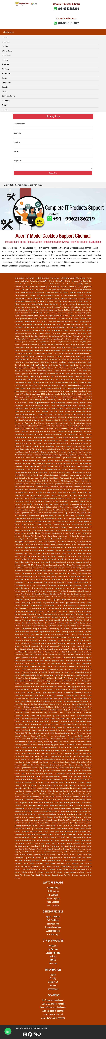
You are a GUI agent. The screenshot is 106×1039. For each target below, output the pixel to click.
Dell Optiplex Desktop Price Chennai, (76, 310)
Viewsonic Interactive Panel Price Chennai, (68, 808)
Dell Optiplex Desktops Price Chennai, (27, 319)
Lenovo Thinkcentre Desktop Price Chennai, (58, 284)
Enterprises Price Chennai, (40, 594)
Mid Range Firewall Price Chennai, (73, 632)
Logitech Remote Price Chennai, (52, 692)
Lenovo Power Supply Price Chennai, (56, 504)
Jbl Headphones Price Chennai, (81, 472)
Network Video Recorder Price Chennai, (61, 765)
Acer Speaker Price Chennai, (57, 452)
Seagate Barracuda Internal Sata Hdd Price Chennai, (31, 472)
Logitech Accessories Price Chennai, (65, 690)
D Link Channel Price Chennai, (54, 675)
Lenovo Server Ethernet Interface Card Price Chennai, (73, 446)
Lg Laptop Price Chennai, (33, 858)
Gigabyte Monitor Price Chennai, (58, 849)
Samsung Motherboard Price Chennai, (33, 591)
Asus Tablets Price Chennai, (52, 388)
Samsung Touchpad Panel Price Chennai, (29, 443)
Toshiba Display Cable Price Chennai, (55, 536)
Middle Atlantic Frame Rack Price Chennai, (65, 403)
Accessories (6, 73)
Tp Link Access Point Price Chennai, (51, 710)
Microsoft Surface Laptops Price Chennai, (64, 545)
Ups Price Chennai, (37, 284)
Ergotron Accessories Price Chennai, (27, 658)
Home (53, 974)
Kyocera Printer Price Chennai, (81, 733)
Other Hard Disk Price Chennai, (55, 695)
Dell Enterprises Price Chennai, (81, 594)
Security (5, 87)
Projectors (53, 945)
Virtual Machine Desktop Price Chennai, (35, 629)
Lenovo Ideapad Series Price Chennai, (79, 417)
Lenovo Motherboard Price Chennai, (42, 484)
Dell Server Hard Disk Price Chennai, (32, 293)
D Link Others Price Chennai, (43, 522)
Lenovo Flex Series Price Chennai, (65, 666)
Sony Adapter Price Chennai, (31, 345)
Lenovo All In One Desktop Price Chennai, (57, 524)
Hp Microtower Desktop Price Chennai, (76, 675)
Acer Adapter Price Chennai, (82, 336)
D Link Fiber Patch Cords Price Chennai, (68, 530)
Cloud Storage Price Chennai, (30, 643)
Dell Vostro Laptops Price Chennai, (33, 290)
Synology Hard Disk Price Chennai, (32, 759)
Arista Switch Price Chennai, (72, 797)
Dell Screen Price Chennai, (83, 377)
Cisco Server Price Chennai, (38, 608)
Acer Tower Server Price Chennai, (33, 423)
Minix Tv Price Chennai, (33, 553)
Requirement (18, 160)
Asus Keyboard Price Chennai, (24, 571)
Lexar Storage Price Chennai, (68, 649)
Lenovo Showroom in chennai (53, 1007)
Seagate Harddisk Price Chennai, (42, 620)
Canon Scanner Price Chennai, (65, 588)
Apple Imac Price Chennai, (39, 365)
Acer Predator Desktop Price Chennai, (70, 585)
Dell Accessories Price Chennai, (32, 324)
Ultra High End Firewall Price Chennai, (27, 632)
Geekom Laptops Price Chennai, (75, 872)
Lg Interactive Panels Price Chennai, (47, 487)
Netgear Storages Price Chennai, (54, 603)
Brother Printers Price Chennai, (54, 548)
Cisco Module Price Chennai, (71, 681)
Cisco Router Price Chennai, (67, 498)
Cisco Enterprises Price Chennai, (80, 423)
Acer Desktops (53, 934)
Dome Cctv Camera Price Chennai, (68, 753)
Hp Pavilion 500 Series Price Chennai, (27, 359)
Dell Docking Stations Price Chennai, (58, 707)
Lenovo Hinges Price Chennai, (78, 495)
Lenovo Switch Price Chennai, (71, 663)
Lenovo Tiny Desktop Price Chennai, (58, 307)
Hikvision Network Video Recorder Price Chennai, (38, 774)
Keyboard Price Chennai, (70, 458)
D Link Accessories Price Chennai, (52, 519)
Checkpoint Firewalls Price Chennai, (51, 785)
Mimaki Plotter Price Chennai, (70, 840)
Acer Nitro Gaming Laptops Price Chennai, (36, 721)
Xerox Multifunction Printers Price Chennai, (45, 304)
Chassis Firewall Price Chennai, (81, 629)
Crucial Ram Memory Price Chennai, (42, 736)
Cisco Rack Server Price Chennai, (33, 623)
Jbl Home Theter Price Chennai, (57, 469)
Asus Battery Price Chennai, (47, 556)
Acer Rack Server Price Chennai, (68, 640)
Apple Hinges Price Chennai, (24, 493)
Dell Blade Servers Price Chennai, (32, 675)
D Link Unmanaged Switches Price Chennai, (77, 519)
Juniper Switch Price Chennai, (52, 797)
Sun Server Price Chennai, (83, 678)
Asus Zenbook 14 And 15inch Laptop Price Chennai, (58, 562)
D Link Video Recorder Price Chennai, (37, 655)
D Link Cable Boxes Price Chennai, (33, 527)
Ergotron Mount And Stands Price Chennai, (28, 614)
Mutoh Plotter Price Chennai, (56, 843)
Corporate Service (8, 96)
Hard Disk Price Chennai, (56, 408)
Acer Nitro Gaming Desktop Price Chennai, (74, 724)
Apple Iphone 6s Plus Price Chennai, (65, 510)
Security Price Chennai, (28, 753)
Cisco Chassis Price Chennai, (31, 692)
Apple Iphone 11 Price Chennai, (54, 513)
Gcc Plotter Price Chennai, (35, 843)
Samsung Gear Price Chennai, (52, 565)
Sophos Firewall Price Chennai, (40, 863)
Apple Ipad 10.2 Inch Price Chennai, (26, 542)
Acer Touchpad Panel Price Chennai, (79, 452)
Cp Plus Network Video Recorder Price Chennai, (71, 774)
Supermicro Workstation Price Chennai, (28, 846)
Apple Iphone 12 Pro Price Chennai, (42, 690)
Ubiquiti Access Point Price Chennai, (45, 820)
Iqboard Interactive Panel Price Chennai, (52, 837)
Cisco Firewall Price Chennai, (40, 635)
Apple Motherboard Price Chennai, (36, 490)
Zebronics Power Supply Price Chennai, (78, 408)
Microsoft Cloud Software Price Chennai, (78, 411)
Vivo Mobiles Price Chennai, (47, 559)
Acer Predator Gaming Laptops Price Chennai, (56, 719)
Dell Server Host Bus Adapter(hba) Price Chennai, (30, 301)
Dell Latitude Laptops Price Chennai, (27, 310)
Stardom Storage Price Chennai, (59, 629)
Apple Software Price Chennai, (32, 440)
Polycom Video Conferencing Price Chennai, (72, 577)
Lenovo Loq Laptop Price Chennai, (70, 713)
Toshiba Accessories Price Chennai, (53, 345)
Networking (6, 82)
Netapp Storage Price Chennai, (58, 791)
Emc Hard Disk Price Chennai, (64, 678)
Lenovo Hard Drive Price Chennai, (63, 533)
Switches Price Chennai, (30, 748)
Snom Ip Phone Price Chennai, (80, 742)
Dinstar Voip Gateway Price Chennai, (57, 742)
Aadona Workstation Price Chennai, (79, 843)
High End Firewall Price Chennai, (50, 632)
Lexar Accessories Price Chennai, (80, 475)
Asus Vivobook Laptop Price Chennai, (27, 562)
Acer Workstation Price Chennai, (32, 701)
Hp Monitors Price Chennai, (49, 359)
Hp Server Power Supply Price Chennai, (48, 681)
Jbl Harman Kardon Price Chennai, (80, 469)
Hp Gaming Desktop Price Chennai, (64, 716)
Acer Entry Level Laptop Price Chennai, (79, 426)
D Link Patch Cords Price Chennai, (56, 527)
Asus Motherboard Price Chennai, (64, 571)
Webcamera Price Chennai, (24, 687)
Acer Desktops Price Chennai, (43, 353)
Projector (5, 64)
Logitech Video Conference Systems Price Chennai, (74, 559)
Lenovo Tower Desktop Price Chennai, (34, 307)
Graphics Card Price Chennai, (25, 278)
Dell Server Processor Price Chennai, (57, 293)
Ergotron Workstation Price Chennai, (79, 655)
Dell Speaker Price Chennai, (52, 449)
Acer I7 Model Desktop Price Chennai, (45, 585)
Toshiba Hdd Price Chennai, (72, 779)
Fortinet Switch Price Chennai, (43, 803)
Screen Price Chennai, (70, 606)
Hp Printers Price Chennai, (23, 382)
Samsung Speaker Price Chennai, (32, 637)
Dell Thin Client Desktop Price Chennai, (57, 800)
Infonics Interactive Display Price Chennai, (69, 834)
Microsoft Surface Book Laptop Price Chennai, (48, 687)
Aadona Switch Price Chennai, (31, 797)
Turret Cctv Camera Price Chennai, (70, 768)
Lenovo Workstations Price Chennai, (62, 313)
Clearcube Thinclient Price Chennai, (51, 826)
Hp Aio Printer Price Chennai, (77, 637)
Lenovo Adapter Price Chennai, (25, 342)
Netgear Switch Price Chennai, (48, 768)
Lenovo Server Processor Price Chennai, (59, 464)
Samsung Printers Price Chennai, (45, 400)
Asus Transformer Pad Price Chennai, (75, 388)
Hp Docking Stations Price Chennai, (33, 707)
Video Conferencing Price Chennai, (45, 577)
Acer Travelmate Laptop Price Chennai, (52, 661)
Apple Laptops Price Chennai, (77, 362)
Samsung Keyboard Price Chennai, (57, 591)
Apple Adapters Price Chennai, (43, 339)
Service (4, 92)
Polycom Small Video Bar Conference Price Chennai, (32, 733)
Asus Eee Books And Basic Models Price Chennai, (70, 394)
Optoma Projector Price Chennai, (61, 756)
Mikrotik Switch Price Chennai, (75, 782)
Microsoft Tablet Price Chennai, (61, 539)
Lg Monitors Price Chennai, (34, 548)
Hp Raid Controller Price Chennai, (59, 461)
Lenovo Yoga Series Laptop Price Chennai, (52, 417)
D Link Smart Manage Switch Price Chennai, (39, 582)
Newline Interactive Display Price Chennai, (74, 811)
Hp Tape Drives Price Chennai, (47, 542)
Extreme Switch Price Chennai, (34, 800)
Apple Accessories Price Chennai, (26, 333)
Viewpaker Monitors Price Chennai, (65, 371)
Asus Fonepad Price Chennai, (35, 568)
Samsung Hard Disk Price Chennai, (37, 762)
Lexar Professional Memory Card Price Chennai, (54, 475)
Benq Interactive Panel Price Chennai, (62, 805)
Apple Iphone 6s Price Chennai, (41, 510)
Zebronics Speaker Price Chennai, (44, 446)
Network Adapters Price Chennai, (80, 739)
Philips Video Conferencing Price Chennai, (67, 803)
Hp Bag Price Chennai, (81, 582)
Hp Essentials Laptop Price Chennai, (66, 736)
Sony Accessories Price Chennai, (68, 342)
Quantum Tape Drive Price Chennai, (41, 817)
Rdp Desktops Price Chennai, (71, 481)
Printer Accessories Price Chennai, (77, 374)
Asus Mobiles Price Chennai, (72, 565)
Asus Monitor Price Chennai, (67, 542)
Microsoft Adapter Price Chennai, (39, 403)
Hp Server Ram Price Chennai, (81, 461)
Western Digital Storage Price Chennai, (42, 281)
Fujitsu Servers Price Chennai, (53, 852)
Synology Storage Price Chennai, (81, 646)
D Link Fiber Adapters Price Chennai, (43, 530)
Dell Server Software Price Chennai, (72, 295)
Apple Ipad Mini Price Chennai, (60, 646)
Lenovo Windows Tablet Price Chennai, (28, 411)
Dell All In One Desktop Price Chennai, (70, 432)
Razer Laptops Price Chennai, (66, 855)
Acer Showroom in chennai (53, 1018)
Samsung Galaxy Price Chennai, (26, 414)
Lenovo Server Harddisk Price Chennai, (46, 455)
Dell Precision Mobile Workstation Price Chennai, (63, 322)
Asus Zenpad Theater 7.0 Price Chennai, (52, 391)
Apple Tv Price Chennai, (72, 513)
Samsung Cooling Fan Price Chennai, (56, 440)
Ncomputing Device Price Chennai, (41, 666)
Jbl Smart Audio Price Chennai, (35, 469)
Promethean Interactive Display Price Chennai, (51, 814)
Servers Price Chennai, (62, 368)
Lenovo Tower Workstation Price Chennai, (64, 406)
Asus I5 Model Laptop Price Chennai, (46, 397)
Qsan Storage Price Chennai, (24, 803)
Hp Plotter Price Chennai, (79, 507)
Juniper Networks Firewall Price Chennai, (77, 785)
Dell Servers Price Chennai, (48, 319)
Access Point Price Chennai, (30, 710)
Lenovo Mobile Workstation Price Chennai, (55, 684)
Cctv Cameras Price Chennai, (46, 753)
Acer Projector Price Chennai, (74, 435)
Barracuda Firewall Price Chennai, (26, 788)
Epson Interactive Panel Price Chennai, (35, 869)
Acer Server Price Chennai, (35, 435)
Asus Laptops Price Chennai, (34, 385)
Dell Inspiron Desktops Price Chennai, (33, 316)
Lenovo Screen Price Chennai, (34, 501)
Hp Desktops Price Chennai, (54, 356)
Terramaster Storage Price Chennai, (26, 794)
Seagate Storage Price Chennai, (36, 791)
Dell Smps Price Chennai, (42, 539)
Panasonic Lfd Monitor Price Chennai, (72, 478)
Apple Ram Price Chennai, (29, 768)
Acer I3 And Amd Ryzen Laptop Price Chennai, (30, 429)
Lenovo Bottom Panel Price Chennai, (56, 501)
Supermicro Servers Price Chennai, (45, 855)
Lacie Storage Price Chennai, (24, 478)
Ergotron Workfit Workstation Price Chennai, (30, 611)
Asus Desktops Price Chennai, (66, 380)
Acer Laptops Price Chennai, (24, 353)
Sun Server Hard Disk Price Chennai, (42, 678)
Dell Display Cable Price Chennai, (80, 536)
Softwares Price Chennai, (74, 745)
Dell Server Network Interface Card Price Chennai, (76, 298)
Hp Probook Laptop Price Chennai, (32, 351)
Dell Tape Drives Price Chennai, (57, 301)
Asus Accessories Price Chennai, (26, 556)
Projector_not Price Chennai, (54, 435)
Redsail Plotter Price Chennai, (30, 866)
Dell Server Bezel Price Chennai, (25, 295)
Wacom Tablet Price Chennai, (81, 684)
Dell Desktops (53, 920)
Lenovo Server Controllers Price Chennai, (28, 449)
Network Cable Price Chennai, (73, 692)
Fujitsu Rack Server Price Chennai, (75, 852)
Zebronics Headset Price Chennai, (44, 437)
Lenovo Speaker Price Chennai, (32, 504)
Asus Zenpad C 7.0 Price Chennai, (43, 394)
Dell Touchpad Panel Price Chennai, (62, 377)
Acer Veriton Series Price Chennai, (55, 426)
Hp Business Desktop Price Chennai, (58, 507)
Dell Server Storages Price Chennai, (48, 295)
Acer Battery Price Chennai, (24, 339)
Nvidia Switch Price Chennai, (34, 782)
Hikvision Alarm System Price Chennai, (75, 777)
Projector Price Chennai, (53, 652)
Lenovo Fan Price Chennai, (59, 495)
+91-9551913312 (68, 23)
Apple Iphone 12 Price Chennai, (25, 663)
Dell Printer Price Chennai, (31, 719)
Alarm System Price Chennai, (52, 777)
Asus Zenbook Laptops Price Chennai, (72, 397)
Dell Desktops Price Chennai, (40, 348)
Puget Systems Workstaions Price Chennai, (29, 852)
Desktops (5, 42)
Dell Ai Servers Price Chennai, (60, 733)
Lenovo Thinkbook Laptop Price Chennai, (44, 713)
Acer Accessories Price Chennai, (80, 330)
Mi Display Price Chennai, (31, 684)
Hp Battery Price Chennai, (39, 336)
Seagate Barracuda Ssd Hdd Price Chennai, (62, 466)
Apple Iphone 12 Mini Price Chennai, (49, 663)
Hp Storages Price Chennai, (68, 304)
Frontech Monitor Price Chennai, (25, 840)
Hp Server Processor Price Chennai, (67, 437)
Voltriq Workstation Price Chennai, (48, 840)
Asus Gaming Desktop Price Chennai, (79, 385)
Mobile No (17, 133)
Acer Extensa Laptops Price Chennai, (63, 721)
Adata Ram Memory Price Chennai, (55, 759)
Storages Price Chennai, (38, 408)
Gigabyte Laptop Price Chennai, (53, 858)
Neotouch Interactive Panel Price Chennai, (77, 858)
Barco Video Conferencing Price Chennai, (39, 808)
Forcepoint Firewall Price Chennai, (48, 788)
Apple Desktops (53, 916)
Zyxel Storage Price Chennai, (68, 794)
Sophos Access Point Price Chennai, (74, 861)
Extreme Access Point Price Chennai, (69, 820)
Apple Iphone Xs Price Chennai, (77, 643)
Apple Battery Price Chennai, (63, 339)
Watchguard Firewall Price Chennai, (55, 637)
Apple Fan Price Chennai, (83, 484)
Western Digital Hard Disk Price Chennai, (37, 750)
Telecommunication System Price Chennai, (29, 742)
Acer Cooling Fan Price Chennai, (36, 466)
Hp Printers (53, 949)
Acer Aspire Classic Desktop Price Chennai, (45, 724)
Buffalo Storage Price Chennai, (48, 794)
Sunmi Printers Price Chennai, (69, 748)
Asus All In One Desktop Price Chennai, (78, 568)
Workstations (7, 51)
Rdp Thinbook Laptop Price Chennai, (36, 287)
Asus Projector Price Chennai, (55, 568)
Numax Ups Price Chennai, (54, 872)
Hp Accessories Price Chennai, (41, 330)
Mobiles (53, 956)
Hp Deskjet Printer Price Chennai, (44, 382)
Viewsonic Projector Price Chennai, (54, 614)
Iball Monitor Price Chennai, (50, 846)
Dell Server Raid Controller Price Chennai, (47, 298)
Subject (16, 151)
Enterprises (6, 55)
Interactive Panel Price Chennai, (39, 805)
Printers (5, 60)
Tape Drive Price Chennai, (75, 814)
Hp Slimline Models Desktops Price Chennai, (77, 356)
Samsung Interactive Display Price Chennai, (51, 745)
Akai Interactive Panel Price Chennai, (78, 837)
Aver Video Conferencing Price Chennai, (47, 811)
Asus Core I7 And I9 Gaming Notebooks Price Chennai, (39, 432)
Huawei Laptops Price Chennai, (52, 861)
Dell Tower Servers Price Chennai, (69, 319)
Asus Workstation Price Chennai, (80, 849)
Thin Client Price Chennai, (60, 823)
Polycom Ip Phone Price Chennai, (33, 872)
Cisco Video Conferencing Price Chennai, (68, 817)
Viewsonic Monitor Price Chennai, (80, 611)
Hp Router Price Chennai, (83, 516)
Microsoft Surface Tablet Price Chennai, (78, 414)
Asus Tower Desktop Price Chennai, (55, 385)
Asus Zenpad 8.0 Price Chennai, (77, 391)
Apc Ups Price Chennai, (23, 371)
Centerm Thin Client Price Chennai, (75, 826)
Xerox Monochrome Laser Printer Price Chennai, (46, 606)
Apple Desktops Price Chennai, (79, 591)
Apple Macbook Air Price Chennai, (80, 365)
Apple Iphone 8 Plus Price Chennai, (65, 600)
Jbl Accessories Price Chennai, (32, 574)
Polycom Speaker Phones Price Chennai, (78, 730)
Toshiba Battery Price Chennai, (75, 345)
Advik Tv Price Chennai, (71, 626)
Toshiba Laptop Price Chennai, (76, 695)
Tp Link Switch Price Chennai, (48, 748)
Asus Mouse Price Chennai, (43, 571)
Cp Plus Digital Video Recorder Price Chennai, (51, 771)
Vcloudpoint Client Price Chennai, (53, 411)
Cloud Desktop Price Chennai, (71, 652)
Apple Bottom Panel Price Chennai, (71, 487)
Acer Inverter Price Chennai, (24, 455)
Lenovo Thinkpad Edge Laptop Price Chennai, (76, 553)
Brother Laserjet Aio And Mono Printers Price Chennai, (38, 550)
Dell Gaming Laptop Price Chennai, (75, 687)
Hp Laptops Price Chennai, (80, 281)
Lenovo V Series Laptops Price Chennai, (27, 519)
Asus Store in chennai (53, 1014)
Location (17, 142)
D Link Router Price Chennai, (24, 522)
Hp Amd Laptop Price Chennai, (32, 524)
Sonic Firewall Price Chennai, (60, 635)
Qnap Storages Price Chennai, (32, 603)
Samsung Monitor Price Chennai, (80, 368)
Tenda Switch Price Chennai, (41, 875)
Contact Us (53, 981)
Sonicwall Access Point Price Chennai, (65, 875)
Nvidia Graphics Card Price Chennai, (48, 278)
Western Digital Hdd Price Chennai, (60, 472)
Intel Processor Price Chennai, (34, 695)
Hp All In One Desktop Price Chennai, (33, 507)
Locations (5, 101)
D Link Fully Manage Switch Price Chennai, (54, 420)
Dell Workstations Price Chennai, (36, 322)
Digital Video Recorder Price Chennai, (35, 765)
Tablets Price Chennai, (38, 327)
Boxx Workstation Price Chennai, (36, 849)
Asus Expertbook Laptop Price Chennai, (61, 669)
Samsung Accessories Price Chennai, (74, 333)
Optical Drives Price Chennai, (63, 620)
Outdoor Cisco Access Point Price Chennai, (29, 426)
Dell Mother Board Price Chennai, (44, 380)
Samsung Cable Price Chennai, (80, 440)
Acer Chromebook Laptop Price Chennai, (78, 661)
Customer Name (19, 123)
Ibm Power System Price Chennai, (61, 698)
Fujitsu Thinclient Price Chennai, (80, 823)
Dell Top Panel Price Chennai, (48, 649)
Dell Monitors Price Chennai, (40, 313)
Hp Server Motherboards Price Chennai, (35, 672)
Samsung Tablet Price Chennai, (32, 565)
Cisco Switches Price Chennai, (57, 608)
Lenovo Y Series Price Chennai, (81, 539)
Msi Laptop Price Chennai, (77, 617)
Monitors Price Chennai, (63, 281)
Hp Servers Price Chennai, (76, 327)
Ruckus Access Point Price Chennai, (62, 832)
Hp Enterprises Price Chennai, (60, 594)
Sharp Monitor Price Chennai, (70, 846)
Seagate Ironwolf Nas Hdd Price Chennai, (46, 481)
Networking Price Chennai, (59, 739)
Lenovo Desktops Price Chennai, (61, 348)
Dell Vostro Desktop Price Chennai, (80, 316)
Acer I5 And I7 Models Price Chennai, (57, 429)
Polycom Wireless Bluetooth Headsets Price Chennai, (48, 730)
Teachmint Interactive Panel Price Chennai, (63, 869)
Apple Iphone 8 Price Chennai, (41, 600)
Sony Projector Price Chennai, (55, 623)
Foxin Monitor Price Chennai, (70, 866)
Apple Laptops (53, 887)
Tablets (4, 78)
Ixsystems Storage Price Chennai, (80, 791)
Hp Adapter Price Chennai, (60, 330)
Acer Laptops (53, 905)
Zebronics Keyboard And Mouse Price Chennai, (30, 464)
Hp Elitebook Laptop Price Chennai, (55, 351)
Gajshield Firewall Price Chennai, (70, 788)
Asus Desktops (53, 930)
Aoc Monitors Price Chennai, (51, 553)
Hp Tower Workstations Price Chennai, (37, 362)
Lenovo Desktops (53, 927)
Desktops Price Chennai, (46, 368)
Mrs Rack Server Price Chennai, (25, 487)
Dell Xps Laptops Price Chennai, (81, 307)
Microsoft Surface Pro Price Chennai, (27, 417)
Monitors (5, 69)
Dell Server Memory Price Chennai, (80, 293)
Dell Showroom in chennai (53, 1003)
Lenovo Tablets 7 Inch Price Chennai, (68, 400)
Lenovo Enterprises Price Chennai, (26, 597)
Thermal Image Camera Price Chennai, (68, 550)
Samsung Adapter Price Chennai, (50, 333)
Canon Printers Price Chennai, (47, 640)
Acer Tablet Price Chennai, (47, 727)
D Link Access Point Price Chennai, (64, 522)
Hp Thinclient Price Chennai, (63, 582)
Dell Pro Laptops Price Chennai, (52, 779)
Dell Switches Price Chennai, (31, 536)
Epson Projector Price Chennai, (76, 603)
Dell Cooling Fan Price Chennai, (78, 301)
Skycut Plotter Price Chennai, (50, 866)
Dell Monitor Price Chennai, (24, 380)
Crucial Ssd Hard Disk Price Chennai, (35, 739)
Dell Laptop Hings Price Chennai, (40, 377)
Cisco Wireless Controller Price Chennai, (44, 498)
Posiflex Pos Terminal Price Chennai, (34, 669)
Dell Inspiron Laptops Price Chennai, (26, 649)
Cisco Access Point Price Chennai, (57, 423)
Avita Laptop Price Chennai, (39, 698)
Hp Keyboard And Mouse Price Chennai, (27, 420)
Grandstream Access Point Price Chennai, (35, 832)
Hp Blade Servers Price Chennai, (59, 672)
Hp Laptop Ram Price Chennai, (53, 701)
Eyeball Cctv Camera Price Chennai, (37, 756)
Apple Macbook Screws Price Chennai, (59, 490)
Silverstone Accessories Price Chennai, (76, 701)
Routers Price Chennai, (74, 759)
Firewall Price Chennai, (39, 626)
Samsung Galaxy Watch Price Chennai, (51, 414)
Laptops (5, 37)
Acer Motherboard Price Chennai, (36, 452)
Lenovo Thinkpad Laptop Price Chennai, (28, 388)
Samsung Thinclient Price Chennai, (26, 826)
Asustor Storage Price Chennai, (54, 782)
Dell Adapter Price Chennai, (52, 324)
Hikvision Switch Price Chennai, (60, 762)
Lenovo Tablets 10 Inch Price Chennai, (37, 406)
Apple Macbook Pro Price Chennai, (26, 368)
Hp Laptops (53, 894)
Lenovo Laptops (53, 898)
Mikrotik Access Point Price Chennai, (62, 829)
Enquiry (4, 105)
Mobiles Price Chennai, (29, 559)
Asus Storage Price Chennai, (75, 614)
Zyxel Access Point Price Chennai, (40, 823)
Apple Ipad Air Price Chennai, (40, 646)
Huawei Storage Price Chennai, (61, 863)
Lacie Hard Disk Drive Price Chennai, (79, 608)
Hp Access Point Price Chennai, (65, 516)
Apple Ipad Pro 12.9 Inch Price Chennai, (52, 374)
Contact (5, 110)
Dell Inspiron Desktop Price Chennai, (57, 316)
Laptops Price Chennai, (55, 626)
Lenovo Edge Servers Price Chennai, (69, 727)
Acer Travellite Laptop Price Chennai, (63, 750)
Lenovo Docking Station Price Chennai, (37, 495)
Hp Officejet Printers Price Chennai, (67, 382)
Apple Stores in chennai (53, 1010)
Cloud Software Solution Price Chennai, (53, 643)
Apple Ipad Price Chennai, (30, 374)
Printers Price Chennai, (83, 380)
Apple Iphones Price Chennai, (56, 327)
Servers (5, 46)
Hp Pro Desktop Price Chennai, (41, 716)
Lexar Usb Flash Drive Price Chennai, (26, 475)
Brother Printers (53, 952)
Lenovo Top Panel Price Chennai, (46, 493)
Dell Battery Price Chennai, (72, 324)
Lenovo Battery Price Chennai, (82, 339)
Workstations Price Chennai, (58, 655)
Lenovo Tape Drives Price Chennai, (50, 597)
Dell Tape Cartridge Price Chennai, (74, 658)
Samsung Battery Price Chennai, (46, 342)
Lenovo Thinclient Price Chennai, (81, 800)
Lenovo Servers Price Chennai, (63, 353)
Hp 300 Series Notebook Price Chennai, (37, 545)
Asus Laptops (53, 901)
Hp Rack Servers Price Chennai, (69, 359)
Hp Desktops (53, 923)
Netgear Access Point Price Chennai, (75, 710)
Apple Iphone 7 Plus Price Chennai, (32, 513)
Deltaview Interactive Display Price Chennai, (40, 834)
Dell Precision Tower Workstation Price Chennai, (61, 574)
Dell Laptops (53, 891)
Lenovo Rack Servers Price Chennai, (32, 356)
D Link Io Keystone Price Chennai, (79, 527)
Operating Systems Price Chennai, (26, 745)
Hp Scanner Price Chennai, (58, 362)
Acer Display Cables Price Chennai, (56, 443)
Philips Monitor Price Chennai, (42, 371)
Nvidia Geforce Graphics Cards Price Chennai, (46, 458)
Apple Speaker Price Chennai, (82, 490)
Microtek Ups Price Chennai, (34, 652)
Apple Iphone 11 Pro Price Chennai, (63, 579)
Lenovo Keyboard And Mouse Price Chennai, (36, 533)
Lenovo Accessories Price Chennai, (60, 336)
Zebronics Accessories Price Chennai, (34, 461)
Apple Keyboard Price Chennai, (64, 484)
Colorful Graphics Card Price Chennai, (73, 278)
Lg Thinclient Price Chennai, (41, 829)
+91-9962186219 (68, 8)
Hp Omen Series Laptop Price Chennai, (59, 290)
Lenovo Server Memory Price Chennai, (47, 478)
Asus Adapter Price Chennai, (67, 556)
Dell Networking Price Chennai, (76, 623)
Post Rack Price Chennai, (70, 449)
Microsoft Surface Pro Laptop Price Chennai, (63, 287)
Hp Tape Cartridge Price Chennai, (51, 658)
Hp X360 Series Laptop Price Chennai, (79, 351)
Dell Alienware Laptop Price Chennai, (51, 310)
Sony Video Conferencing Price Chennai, (28, 861)
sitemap (44, 1028)
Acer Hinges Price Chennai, (79, 443)
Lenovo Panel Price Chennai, (67, 493)
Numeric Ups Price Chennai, (24, 539)
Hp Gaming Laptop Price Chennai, (40, 617)
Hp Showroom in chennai (53, 1000)
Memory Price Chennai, (22, 736)
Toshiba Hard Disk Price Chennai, (56, 611)
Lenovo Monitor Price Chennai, (41, 579)
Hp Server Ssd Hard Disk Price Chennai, (71, 455)
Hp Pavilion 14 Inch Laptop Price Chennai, (41, 516)
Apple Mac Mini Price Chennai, (59, 365)
